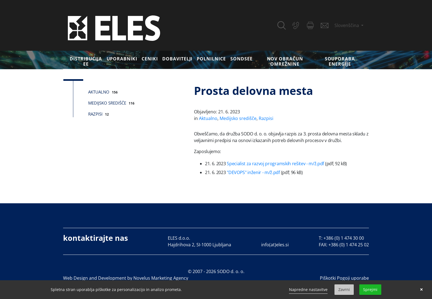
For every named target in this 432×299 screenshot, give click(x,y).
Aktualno (98, 92)
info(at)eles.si (275, 245)
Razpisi (95, 114)
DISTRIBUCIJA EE (86, 61)
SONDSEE (241, 59)
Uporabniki (122, 59)
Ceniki (150, 59)
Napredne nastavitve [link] (308, 289)
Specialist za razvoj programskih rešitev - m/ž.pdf (275, 164)
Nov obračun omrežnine (285, 61)
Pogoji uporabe (353, 278)
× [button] (421, 289)
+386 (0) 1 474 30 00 (343, 238)
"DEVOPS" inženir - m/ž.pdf (253, 172)
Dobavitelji (177, 59)
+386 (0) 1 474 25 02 (348, 245)
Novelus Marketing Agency (160, 278)
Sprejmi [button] (370, 289)
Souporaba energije (340, 61)
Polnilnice (211, 59)
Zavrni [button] (344, 289)
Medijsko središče (107, 103)
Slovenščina (347, 25)
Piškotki (328, 278)
